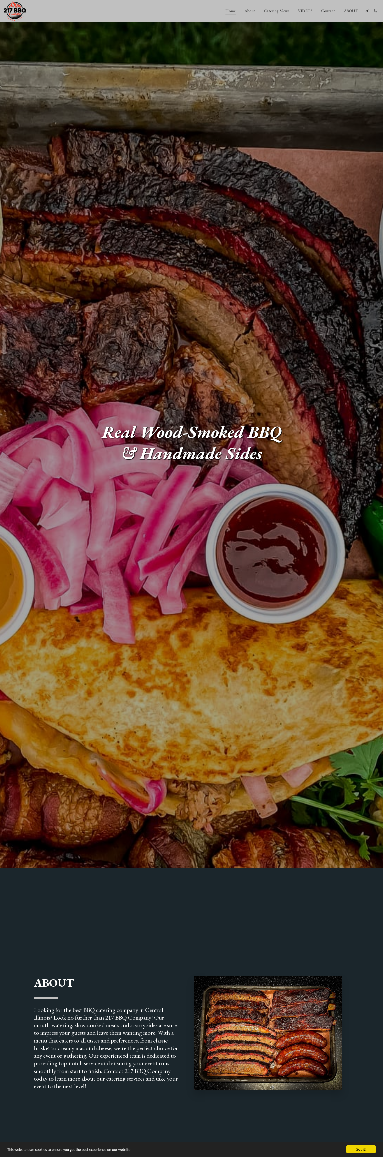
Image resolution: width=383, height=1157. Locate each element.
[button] (367, 11)
